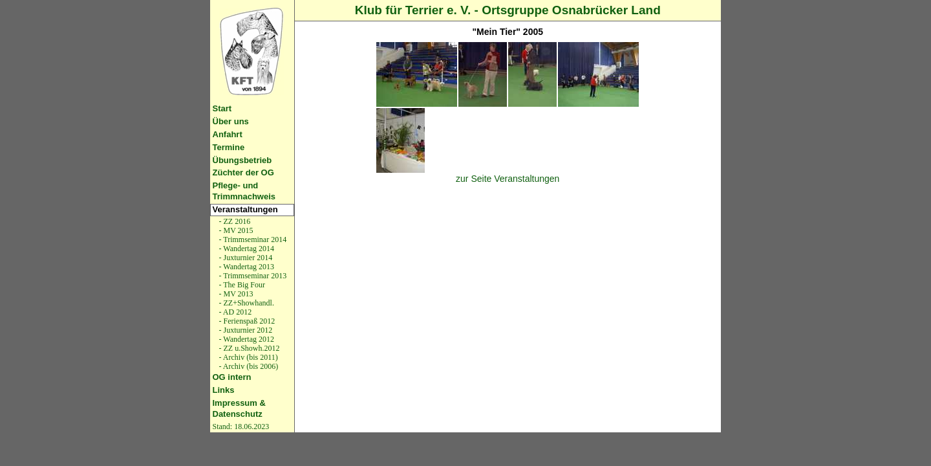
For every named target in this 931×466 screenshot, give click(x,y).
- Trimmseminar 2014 (252, 239)
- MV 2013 (235, 293)
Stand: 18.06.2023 (241, 426)
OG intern (232, 377)
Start (222, 108)
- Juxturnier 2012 (245, 330)
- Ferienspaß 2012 (246, 321)
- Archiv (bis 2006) (248, 366)
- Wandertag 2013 (245, 266)
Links (224, 390)
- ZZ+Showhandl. (245, 302)
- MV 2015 (235, 230)
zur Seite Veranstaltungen (507, 178)
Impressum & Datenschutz (239, 408)
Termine (229, 147)
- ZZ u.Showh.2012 (248, 348)
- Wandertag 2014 (245, 248)
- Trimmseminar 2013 (252, 275)
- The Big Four (241, 284)
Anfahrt (227, 134)
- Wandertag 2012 (245, 339)
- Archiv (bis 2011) (247, 357)
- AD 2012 (234, 311)
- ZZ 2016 (234, 221)
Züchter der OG (243, 172)
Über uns (231, 121)
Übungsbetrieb (242, 160)
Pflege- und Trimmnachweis (244, 191)
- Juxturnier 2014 (245, 257)
